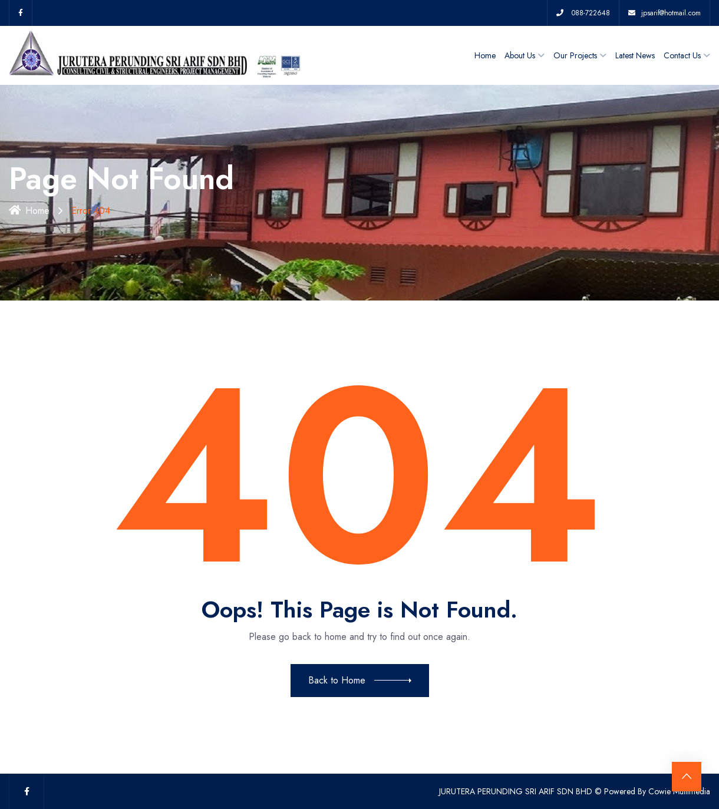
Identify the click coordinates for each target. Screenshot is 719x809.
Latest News (635, 55)
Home (485, 55)
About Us (519, 55)
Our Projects (575, 55)
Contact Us (682, 55)
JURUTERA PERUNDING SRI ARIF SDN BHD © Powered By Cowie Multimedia (574, 791)
